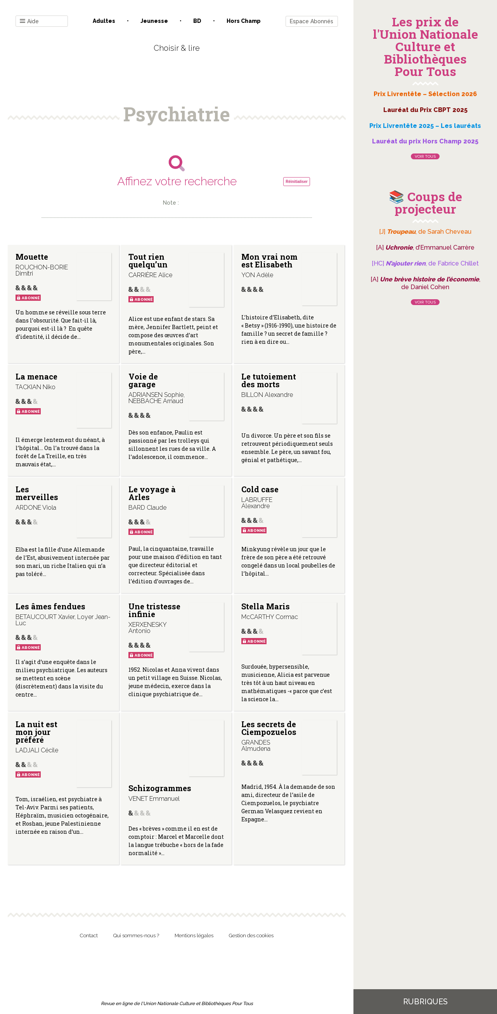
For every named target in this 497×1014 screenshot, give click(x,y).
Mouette (32, 257)
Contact (89, 935)
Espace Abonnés (311, 21)
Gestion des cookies (251, 935)
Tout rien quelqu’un (148, 260)
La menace (36, 376)
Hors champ (244, 21)
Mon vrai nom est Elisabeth (269, 260)
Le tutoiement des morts (268, 380)
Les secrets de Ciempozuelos (268, 728)
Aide (29, 21)
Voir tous (425, 156)
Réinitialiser (297, 181)
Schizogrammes (159, 788)
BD (197, 21)
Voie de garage (143, 380)
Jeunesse (154, 21)
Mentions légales (194, 935)
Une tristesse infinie (154, 610)
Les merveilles (37, 493)
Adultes (104, 21)
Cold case (260, 489)
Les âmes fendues (50, 606)
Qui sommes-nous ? (136, 935)
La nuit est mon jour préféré (36, 732)
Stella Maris (265, 606)
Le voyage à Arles (152, 493)
